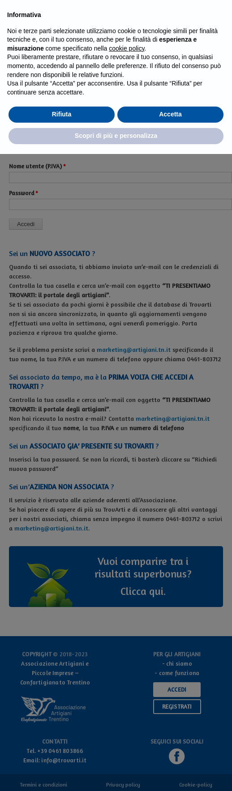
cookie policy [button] (126, 48)
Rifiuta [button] (62, 114)
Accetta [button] (170, 114)
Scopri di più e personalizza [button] (116, 135)
